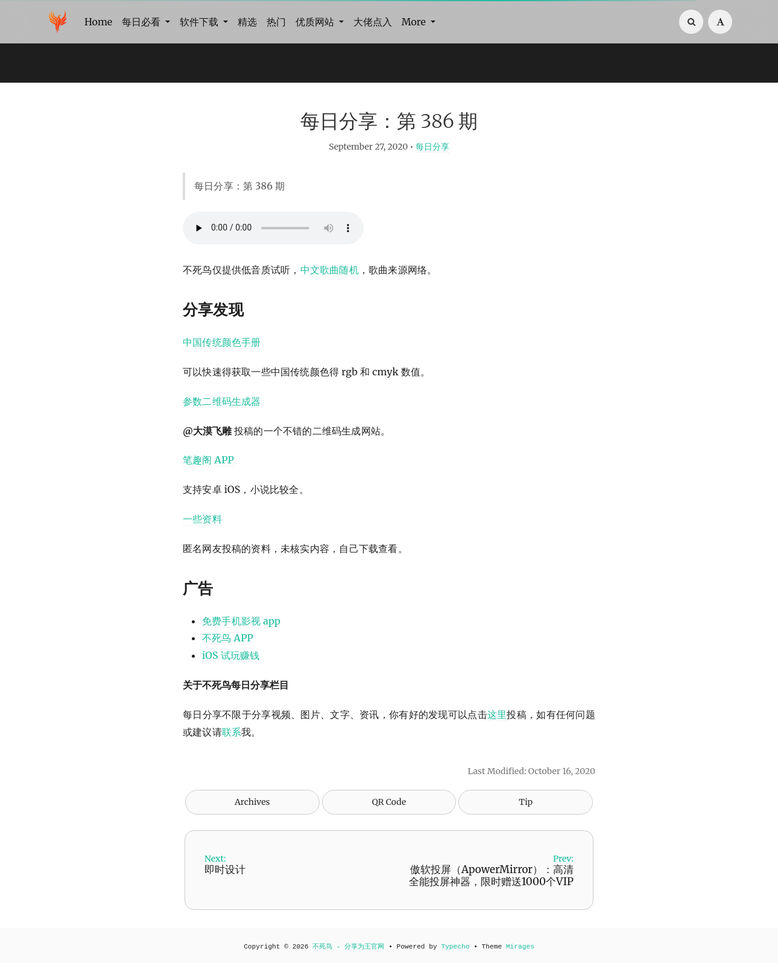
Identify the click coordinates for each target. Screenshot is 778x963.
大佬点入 (372, 22)
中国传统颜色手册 (222, 342)
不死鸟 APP (227, 638)
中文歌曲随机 (329, 270)
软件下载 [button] (200, 22)
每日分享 (432, 146)
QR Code (389, 801)
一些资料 (202, 519)
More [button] (415, 22)
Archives (252, 801)
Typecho (455, 946)
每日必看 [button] (142, 22)
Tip (526, 801)
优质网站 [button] (316, 22)
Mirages (520, 946)
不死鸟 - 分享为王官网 (348, 946)
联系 (231, 732)
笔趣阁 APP (208, 460)
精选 (247, 22)
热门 (276, 22)
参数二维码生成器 (222, 401)
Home (98, 22)
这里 (497, 714)
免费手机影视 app (241, 621)
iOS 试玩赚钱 (230, 655)
